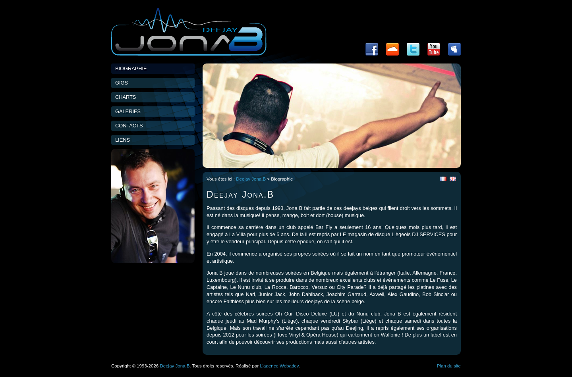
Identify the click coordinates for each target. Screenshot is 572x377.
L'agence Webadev (279, 366)
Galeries (128, 111)
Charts (125, 97)
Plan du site (449, 366)
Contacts (129, 126)
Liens (122, 140)
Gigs (121, 83)
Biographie (131, 68)
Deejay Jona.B (251, 179)
